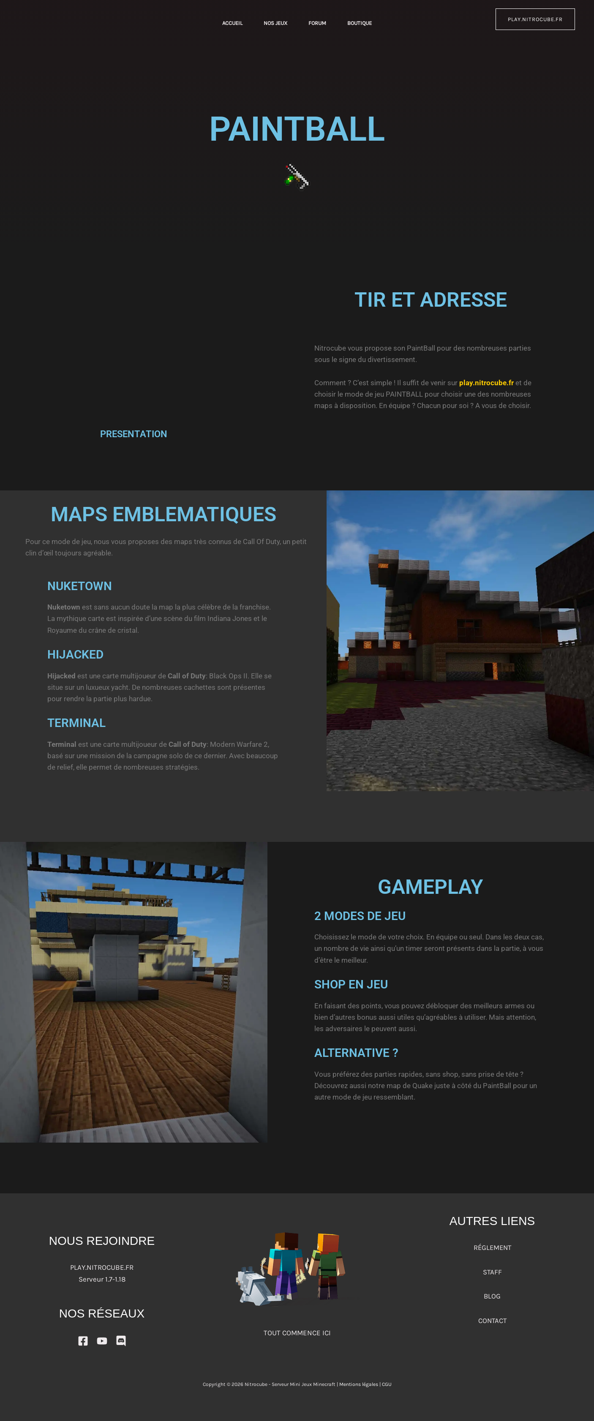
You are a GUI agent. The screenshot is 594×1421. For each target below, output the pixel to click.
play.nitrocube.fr (535, 19)
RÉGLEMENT (492, 1247)
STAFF (492, 1271)
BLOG (492, 1295)
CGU (387, 1384)
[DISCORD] (121, 1341)
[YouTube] (102, 1341)
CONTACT (492, 1319)
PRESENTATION (133, 434)
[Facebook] (83, 1341)
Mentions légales (358, 1384)
